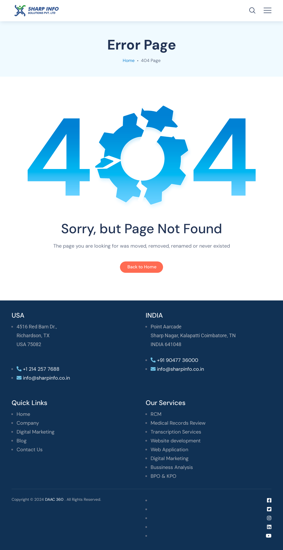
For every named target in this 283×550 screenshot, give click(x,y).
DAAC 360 (54, 499)
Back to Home (141, 267)
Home (129, 60)
